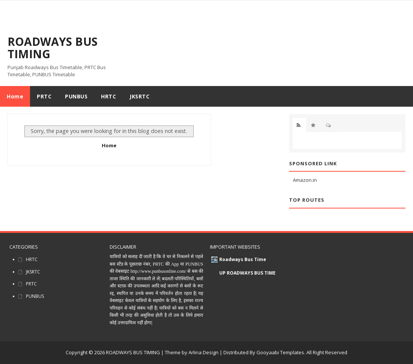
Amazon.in (305, 180)
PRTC (31, 284)
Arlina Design (203, 352)
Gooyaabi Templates (280, 352)
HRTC (32, 259)
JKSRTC (33, 272)
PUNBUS (35, 296)
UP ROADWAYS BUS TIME (247, 273)
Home (15, 96)
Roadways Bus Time (242, 259)
